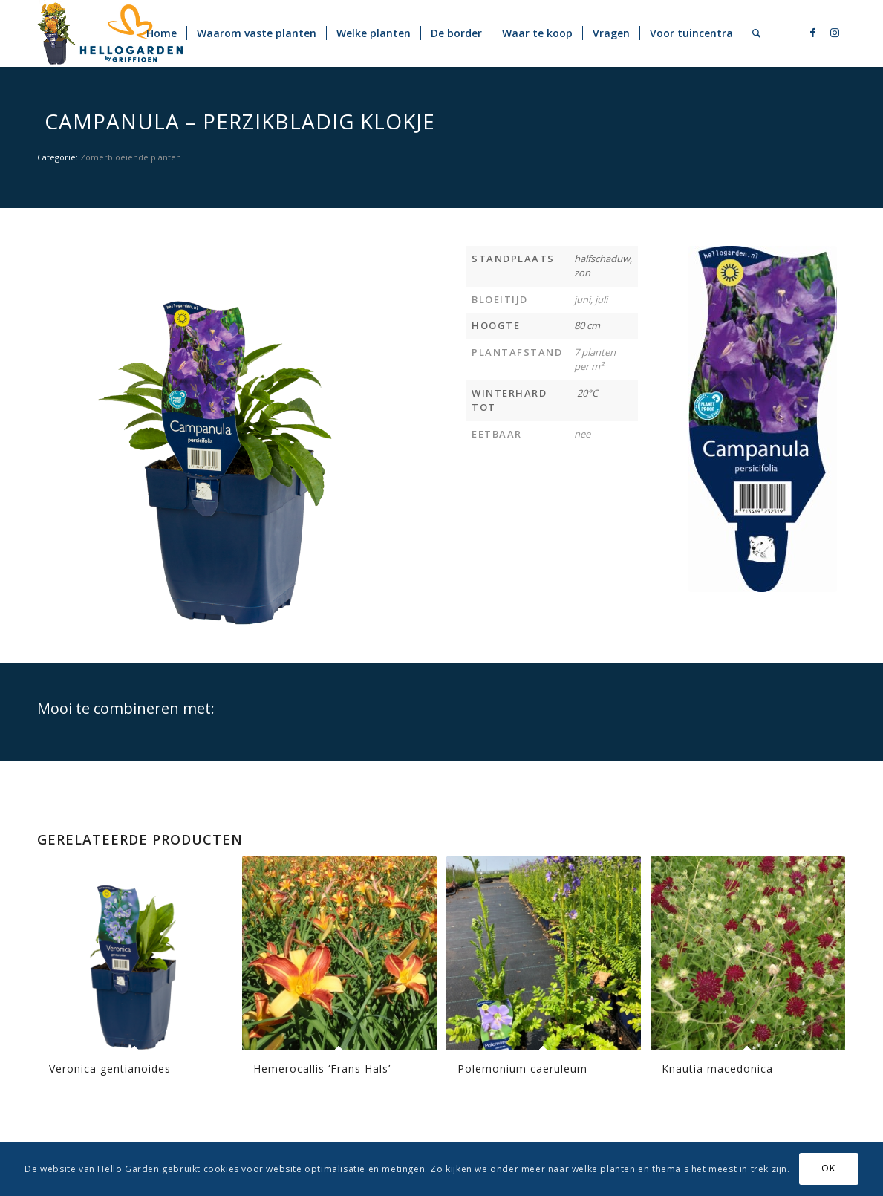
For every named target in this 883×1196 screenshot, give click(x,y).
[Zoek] (756, 33)
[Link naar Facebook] (812, 33)
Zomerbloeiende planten (130, 157)
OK (828, 1168)
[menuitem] (161, 33)
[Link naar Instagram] (835, 33)
